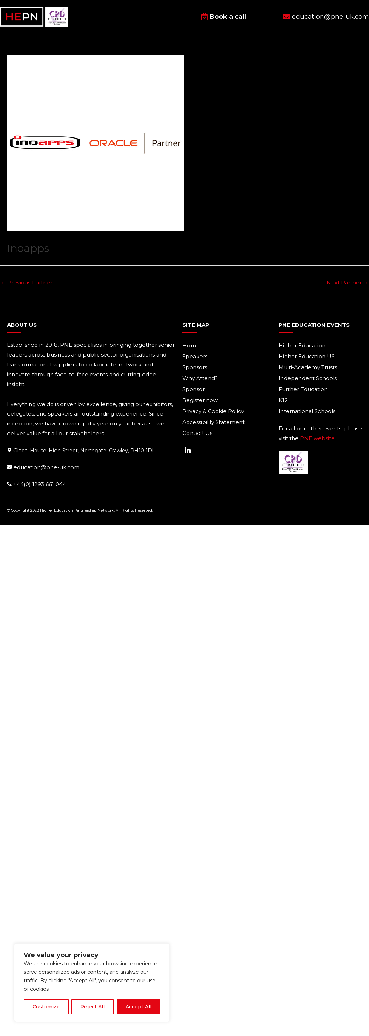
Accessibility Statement (213, 422)
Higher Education (302, 345)
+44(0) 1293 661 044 (39, 484)
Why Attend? (200, 378)
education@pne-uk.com (46, 467)
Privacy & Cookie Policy (213, 411)
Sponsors (194, 367)
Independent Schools (308, 378)
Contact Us (197, 433)
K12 (283, 400)
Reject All (92, 1006)
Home (191, 345)
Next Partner (347, 282)
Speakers (194, 356)
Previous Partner (26, 282)
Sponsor (193, 389)
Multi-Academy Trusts (308, 367)
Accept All (138, 1006)
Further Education (303, 389)
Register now (200, 400)
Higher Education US (307, 356)
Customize (46, 1006)
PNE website (317, 438)
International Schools (307, 411)
